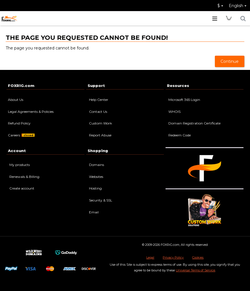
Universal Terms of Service (195, 270)
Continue (230, 61)
